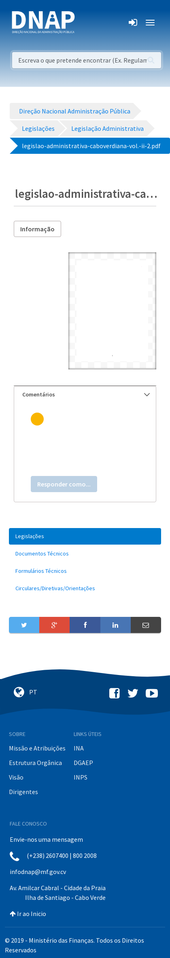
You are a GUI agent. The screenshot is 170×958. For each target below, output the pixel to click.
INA (79, 748)
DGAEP (83, 763)
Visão (16, 777)
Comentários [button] (86, 394)
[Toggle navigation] (86, 22)
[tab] (85, 394)
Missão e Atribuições (37, 748)
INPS (80, 777)
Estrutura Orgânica (35, 763)
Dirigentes (23, 792)
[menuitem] (85, 536)
